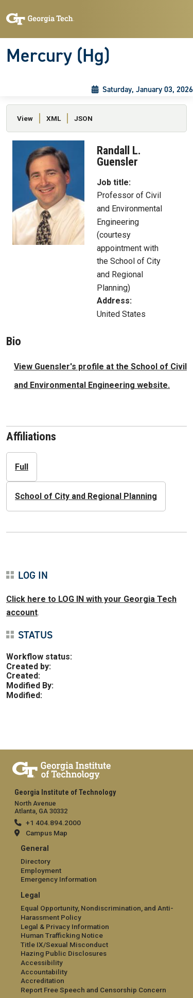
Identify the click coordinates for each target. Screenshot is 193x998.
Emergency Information (59, 879)
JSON (83, 118)
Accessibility (42, 962)
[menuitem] (96, 864)
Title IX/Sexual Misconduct (64, 944)
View (25, 118)
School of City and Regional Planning (86, 496)
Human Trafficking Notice (62, 935)
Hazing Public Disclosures (64, 953)
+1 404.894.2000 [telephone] (53, 822)
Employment (41, 870)
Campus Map (46, 833)
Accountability (44, 972)
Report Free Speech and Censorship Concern (93, 990)
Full (21, 467)
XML (53, 118)
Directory (35, 861)
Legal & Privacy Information (65, 926)
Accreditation (42, 980)
